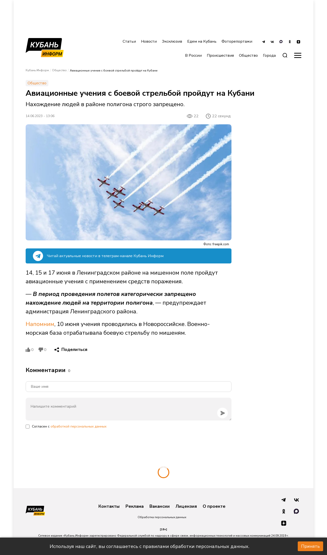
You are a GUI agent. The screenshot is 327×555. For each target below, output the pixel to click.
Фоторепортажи (237, 41)
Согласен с (69, 426)
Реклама (135, 506)
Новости (149, 41)
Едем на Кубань (201, 41)
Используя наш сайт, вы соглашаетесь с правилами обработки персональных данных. (149, 546)
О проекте (214, 506)
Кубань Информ (37, 70)
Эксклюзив (172, 41)
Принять (310, 546)
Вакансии (159, 506)
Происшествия (220, 55)
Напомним (40, 324)
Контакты (109, 506)
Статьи (129, 41)
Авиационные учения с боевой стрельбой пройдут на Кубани (113, 70)
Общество (248, 55)
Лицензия (186, 506)
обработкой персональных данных (78, 426)
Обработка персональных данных (162, 517)
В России (193, 55)
